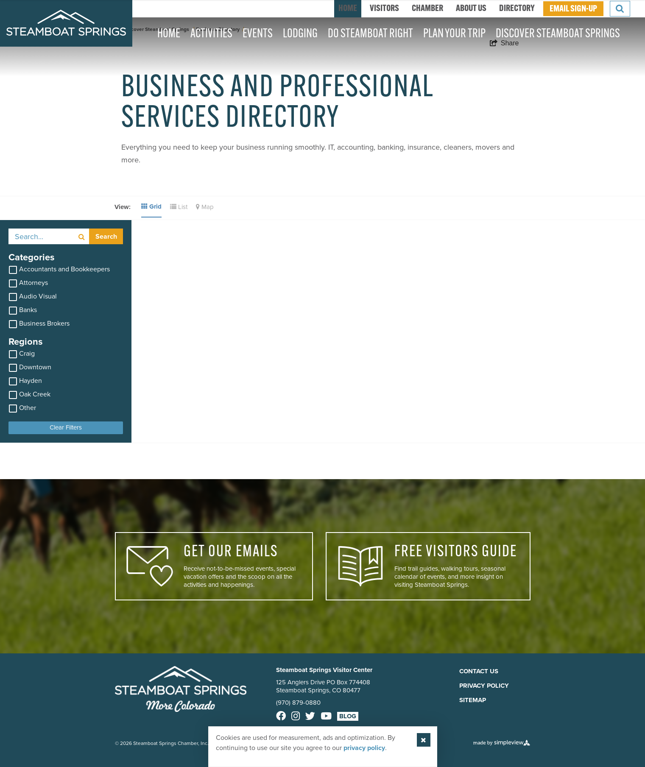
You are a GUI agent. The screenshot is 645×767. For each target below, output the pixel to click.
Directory (517, 8)
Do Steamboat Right (370, 34)
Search (106, 236)
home (347, 8)
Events (258, 34)
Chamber (427, 8)
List (178, 207)
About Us (471, 8)
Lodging (300, 34)
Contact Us (478, 671)
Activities (211, 34)
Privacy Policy (484, 685)
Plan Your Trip (454, 34)
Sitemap (472, 700)
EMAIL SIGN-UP (573, 9)
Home (168, 34)
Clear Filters (66, 427)
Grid (151, 206)
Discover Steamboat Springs (558, 34)
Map (205, 207)
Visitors (384, 8)
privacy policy (364, 748)
